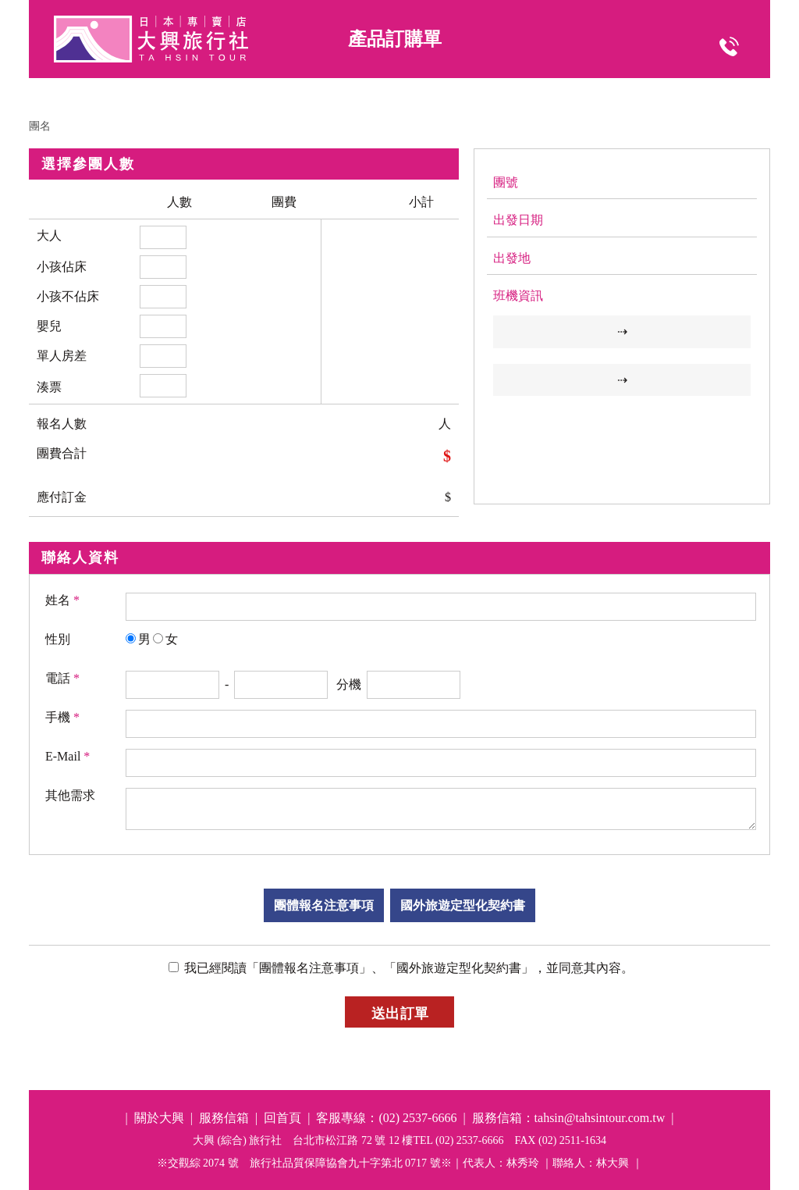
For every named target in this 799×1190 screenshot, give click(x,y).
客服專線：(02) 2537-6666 (386, 1117)
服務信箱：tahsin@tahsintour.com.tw (569, 1117)
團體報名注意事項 (324, 905)
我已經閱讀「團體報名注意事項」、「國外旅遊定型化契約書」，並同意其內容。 (407, 967)
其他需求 (70, 795)
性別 (57, 639)
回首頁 (282, 1117)
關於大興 (159, 1117)
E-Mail (67, 756)
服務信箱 (224, 1117)
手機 (62, 717)
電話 (62, 678)
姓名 (62, 600)
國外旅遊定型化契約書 (462, 905)
